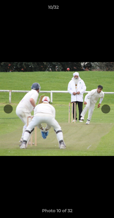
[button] (92, 9)
